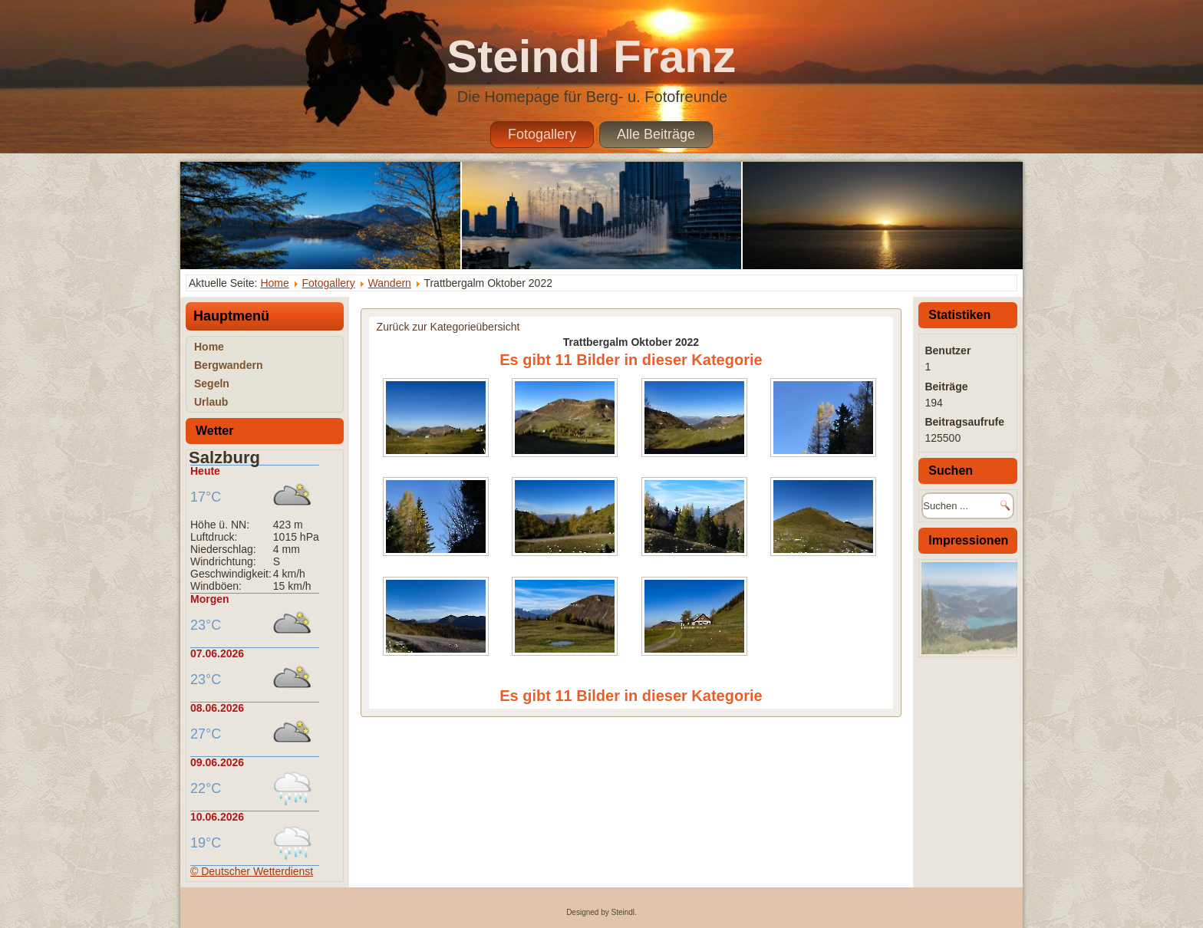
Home (274, 283)
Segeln (211, 383)
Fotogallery (542, 134)
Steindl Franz (591, 56)
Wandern (389, 283)
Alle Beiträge (656, 134)
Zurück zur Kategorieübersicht (448, 327)
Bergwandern (228, 365)
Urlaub (211, 402)
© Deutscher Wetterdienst (251, 871)
